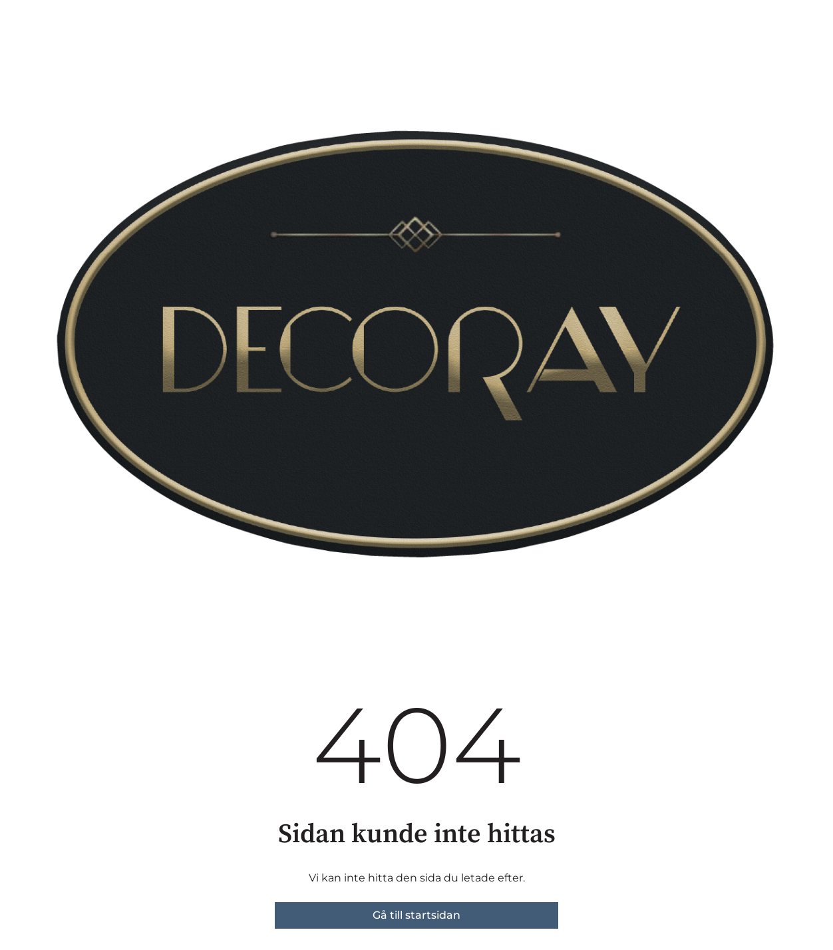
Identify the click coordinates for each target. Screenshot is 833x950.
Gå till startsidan (416, 915)
